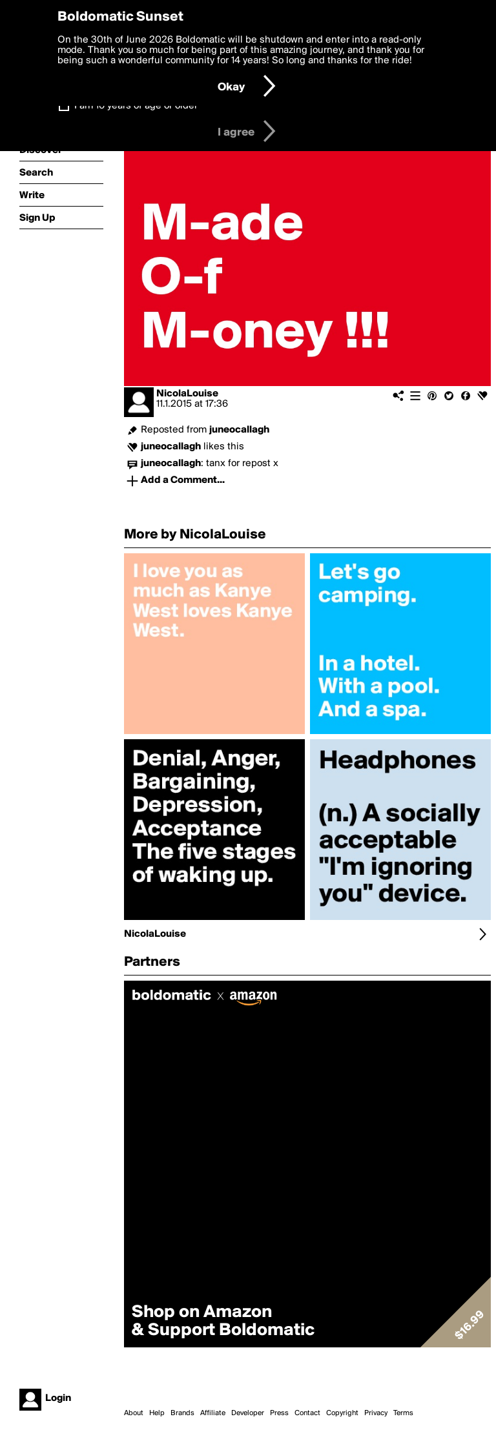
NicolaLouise (187, 394)
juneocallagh (239, 430)
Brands (182, 1413)
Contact (307, 1413)
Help (157, 1413)
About (133, 1413)
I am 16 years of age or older (136, 106)
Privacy (376, 1413)
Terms (403, 1413)
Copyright (342, 1413)
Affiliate (212, 1413)
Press (279, 1413)
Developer (247, 1413)
